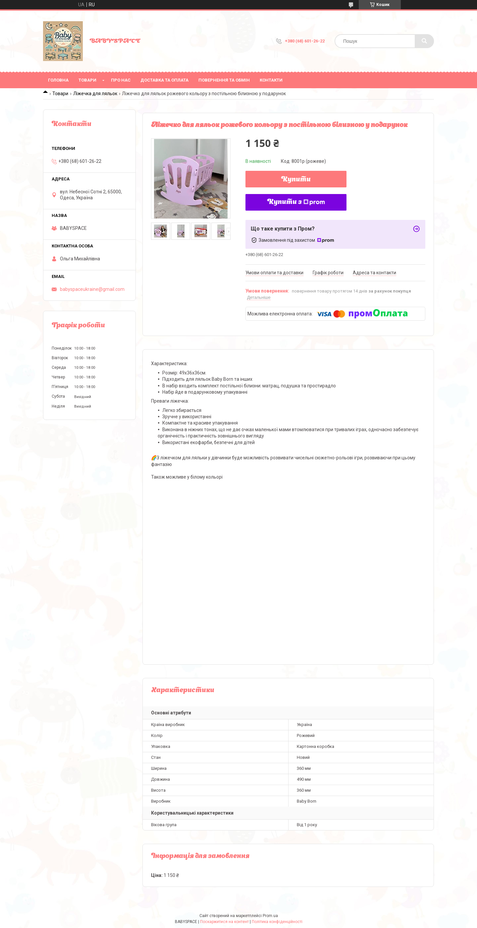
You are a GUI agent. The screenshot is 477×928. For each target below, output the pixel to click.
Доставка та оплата (164, 80)
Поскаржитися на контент (224, 921)
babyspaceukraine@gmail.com (92, 289)
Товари (87, 80)
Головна (58, 80)
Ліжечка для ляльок (95, 93)
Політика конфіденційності (277, 921)
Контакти (271, 80)
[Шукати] (424, 41)
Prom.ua (270, 915)
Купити (296, 179)
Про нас (121, 80)
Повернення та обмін (224, 80)
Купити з (296, 202)
